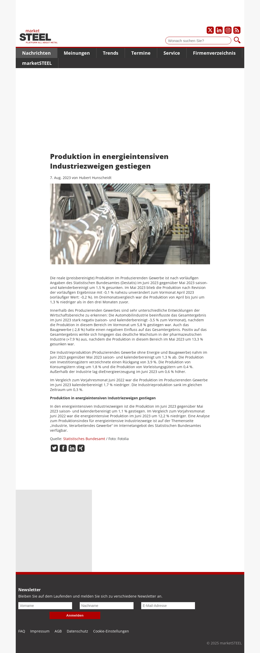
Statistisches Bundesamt (84, 438)
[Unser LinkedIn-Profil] (219, 30)
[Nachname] (107, 605)
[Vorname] (45, 605)
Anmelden (75, 615)
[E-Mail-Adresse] (168, 605)
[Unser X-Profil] (210, 30)
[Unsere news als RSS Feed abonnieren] (236, 30)
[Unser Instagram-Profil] (228, 30)
